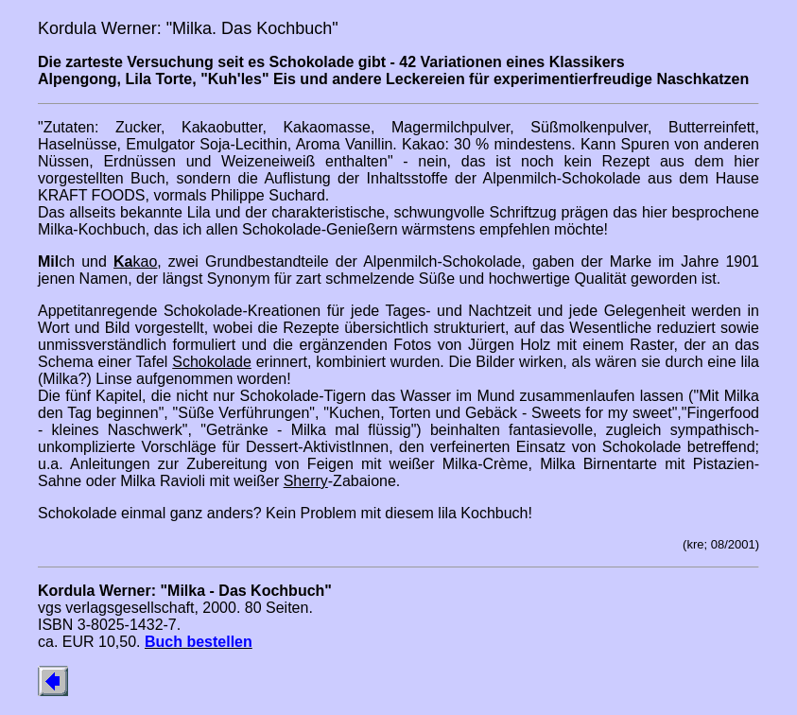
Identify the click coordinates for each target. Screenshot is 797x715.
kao (144, 261)
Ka (122, 261)
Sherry (306, 481)
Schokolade (211, 362)
